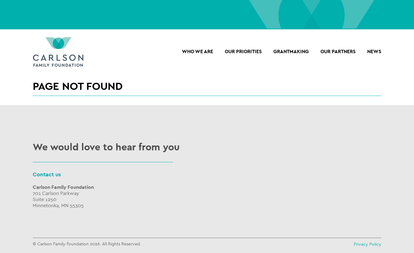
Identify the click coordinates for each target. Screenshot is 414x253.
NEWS (374, 51)
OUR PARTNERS (338, 51)
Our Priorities (243, 51)
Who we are (197, 51)
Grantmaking (291, 51)
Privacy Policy (367, 244)
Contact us (47, 174)
